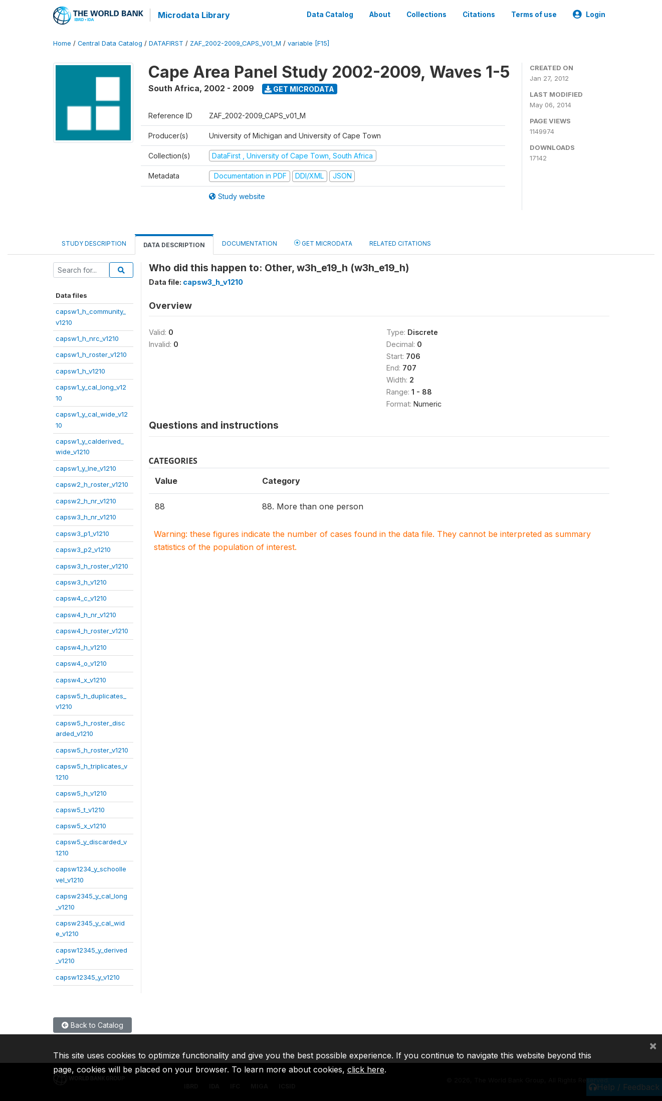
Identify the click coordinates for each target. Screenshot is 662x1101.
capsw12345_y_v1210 (88, 976)
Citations (479, 14)
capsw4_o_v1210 (81, 662)
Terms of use (534, 14)
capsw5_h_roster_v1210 (92, 749)
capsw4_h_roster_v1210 (92, 630)
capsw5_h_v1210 (81, 792)
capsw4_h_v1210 (81, 646)
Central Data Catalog (110, 42)
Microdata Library (193, 15)
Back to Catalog (92, 1024)
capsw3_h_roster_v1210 (92, 565)
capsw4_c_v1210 (81, 598)
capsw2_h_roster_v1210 (92, 483)
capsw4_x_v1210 (81, 679)
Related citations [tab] (400, 242)
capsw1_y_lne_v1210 (86, 467)
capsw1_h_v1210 (80, 370)
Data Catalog (330, 14)
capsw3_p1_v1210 (82, 532)
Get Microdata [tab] (323, 242)
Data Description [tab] (174, 244)
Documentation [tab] (249, 242)
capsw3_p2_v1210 (83, 548)
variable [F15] (308, 42)
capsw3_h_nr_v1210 (86, 516)
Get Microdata (299, 88)
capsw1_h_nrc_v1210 (87, 337)
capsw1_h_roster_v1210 (91, 354)
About (379, 14)
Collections (426, 14)
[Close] (653, 1045)
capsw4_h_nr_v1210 (86, 614)
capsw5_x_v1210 (81, 825)
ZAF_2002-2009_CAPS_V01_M (235, 42)
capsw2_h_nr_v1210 (86, 500)
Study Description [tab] (94, 242)
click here (365, 1069)
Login (589, 14)
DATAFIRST (166, 42)
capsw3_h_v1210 (81, 581)
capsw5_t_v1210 (80, 809)
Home (62, 42)
